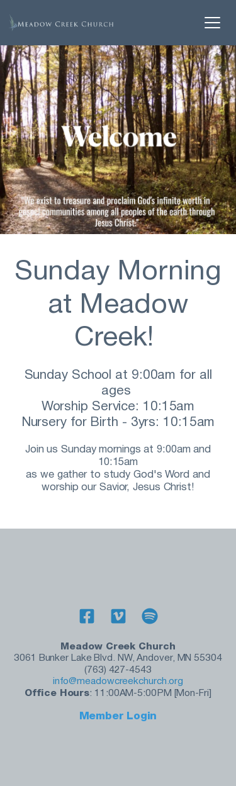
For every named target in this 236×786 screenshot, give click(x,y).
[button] (212, 22)
